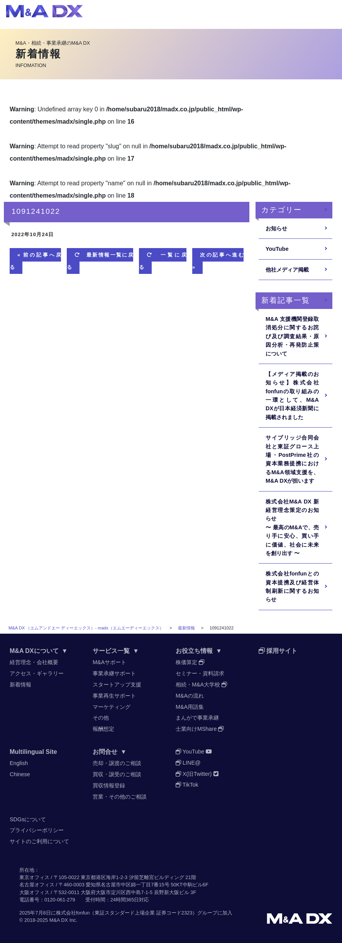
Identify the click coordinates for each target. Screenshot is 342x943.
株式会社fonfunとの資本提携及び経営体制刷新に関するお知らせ (292, 586)
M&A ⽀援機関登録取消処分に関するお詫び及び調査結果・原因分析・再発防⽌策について (292, 336)
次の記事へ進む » (218, 261)
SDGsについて (28, 819)
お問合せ (110, 751)
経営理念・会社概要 (34, 662)
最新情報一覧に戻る (100, 261)
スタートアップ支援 (117, 684)
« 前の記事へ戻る (35, 261)
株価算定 (190, 662)
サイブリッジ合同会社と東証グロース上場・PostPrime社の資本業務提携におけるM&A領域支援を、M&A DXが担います (292, 459)
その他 (101, 718)
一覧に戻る (162, 261)
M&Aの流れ (190, 696)
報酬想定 (103, 729)
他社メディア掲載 (287, 270)
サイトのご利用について (39, 841)
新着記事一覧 (285, 300)
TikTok (187, 785)
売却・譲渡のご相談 (117, 763)
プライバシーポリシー (37, 830)
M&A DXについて (39, 651)
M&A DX (58, 920)
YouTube (277, 249)
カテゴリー (281, 210)
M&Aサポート (109, 662)
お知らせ (276, 228)
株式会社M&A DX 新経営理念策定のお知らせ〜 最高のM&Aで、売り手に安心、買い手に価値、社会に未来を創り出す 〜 (292, 527)
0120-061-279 (59, 900)
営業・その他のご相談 (120, 797)
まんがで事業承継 (197, 718)
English (19, 763)
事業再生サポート (114, 696)
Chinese (20, 774)
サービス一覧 (116, 651)
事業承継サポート (114, 673)
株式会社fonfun (73, 913)
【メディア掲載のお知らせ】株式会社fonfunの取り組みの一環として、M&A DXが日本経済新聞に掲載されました (292, 395)
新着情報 (20, 684)
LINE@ (188, 763)
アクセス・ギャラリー (37, 673)
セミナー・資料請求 (200, 673)
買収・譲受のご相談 (117, 774)
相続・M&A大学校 (201, 684)
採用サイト (278, 651)
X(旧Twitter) (197, 774)
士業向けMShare (199, 729)
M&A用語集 (190, 707)
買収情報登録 (109, 785)
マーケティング (111, 707)
